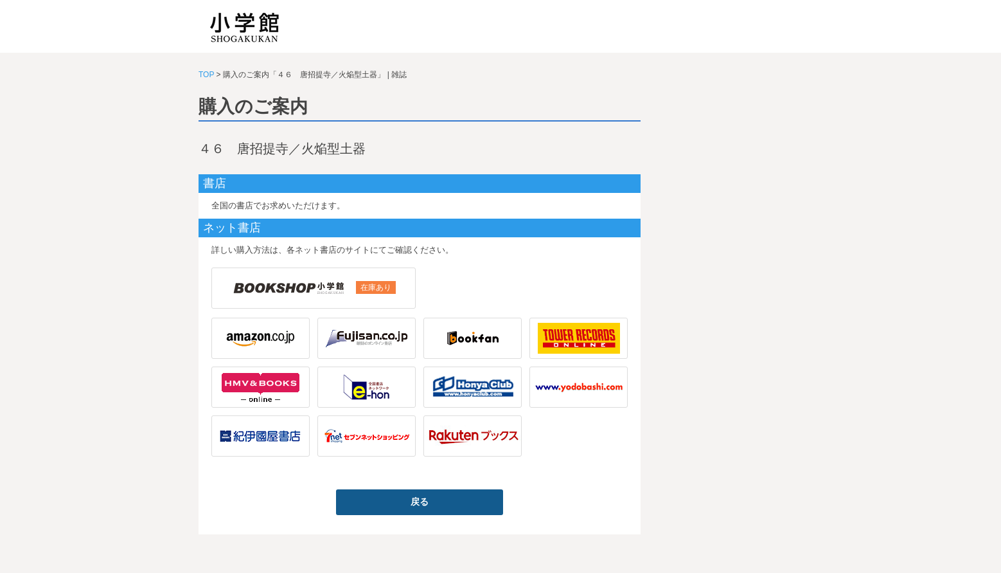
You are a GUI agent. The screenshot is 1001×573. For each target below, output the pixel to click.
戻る (420, 501)
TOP (206, 74)
